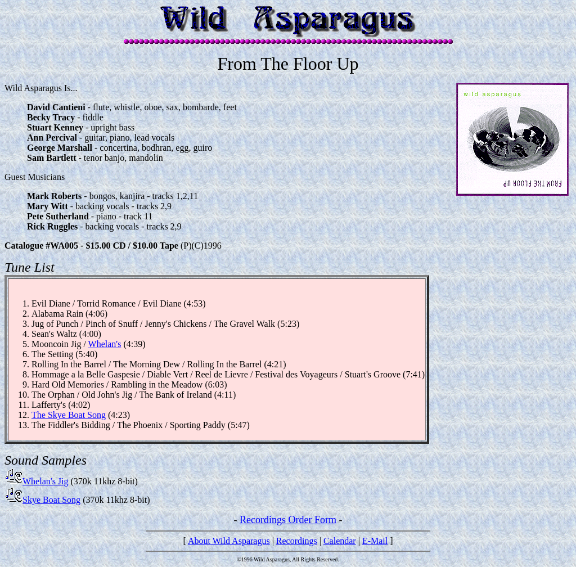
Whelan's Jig (36, 481)
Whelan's (105, 344)
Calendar (339, 541)
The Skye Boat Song (69, 415)
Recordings (296, 541)
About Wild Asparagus (229, 541)
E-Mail (375, 541)
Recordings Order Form (288, 519)
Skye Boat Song (42, 500)
